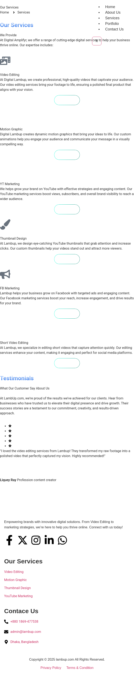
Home (110, 7)
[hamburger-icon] (94, 6)
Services (112, 18)
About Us (113, 12)
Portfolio (112, 24)
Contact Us (114, 29)
